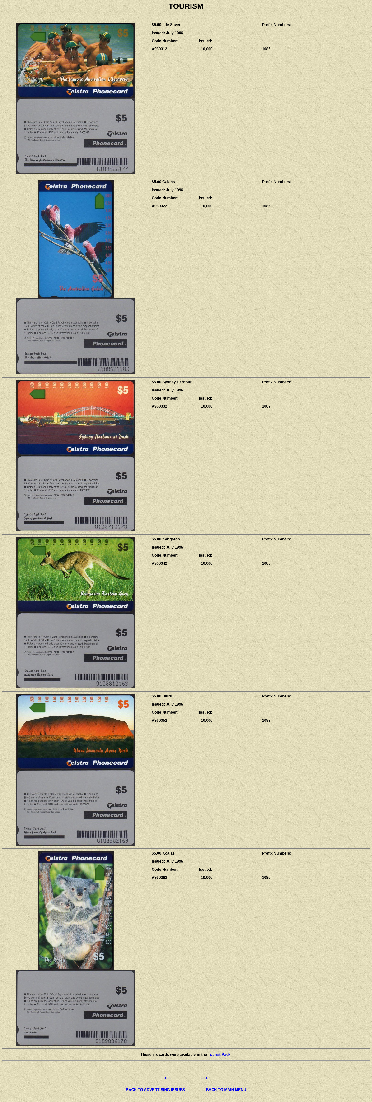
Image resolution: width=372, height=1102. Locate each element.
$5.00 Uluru (162, 696)
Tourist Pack (219, 1054)
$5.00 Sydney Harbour (172, 382)
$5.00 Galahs (163, 182)
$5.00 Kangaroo (166, 539)
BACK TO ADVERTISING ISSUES (155, 1090)
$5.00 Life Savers (167, 25)
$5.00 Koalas (163, 853)
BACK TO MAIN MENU (226, 1090)
